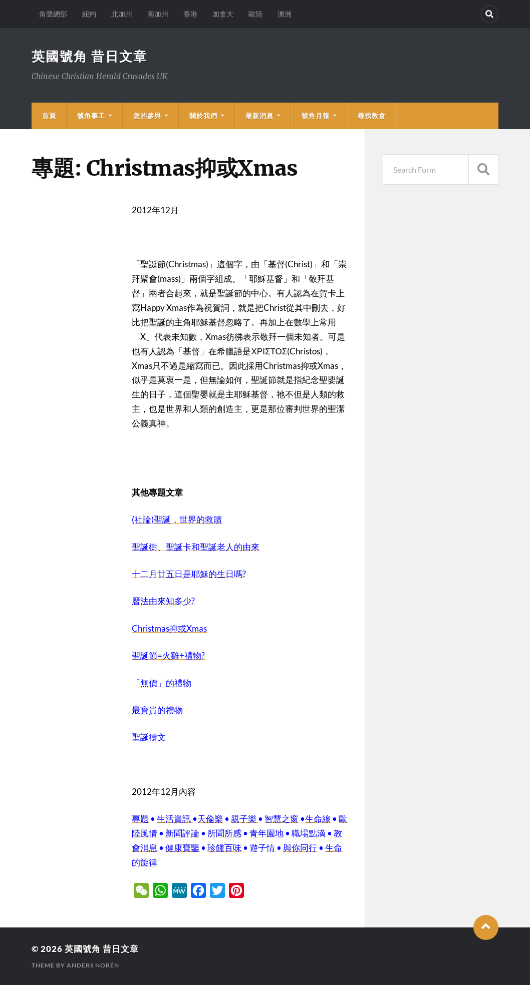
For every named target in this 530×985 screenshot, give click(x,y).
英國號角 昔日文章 (89, 56)
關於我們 (203, 116)
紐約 (89, 14)
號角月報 (316, 116)
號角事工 (91, 116)
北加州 (121, 14)
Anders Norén (93, 965)
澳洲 (285, 14)
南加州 (157, 14)
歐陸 (255, 14)
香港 (190, 14)
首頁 (49, 116)
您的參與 (147, 116)
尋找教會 (372, 116)
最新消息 (259, 116)
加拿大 (222, 14)
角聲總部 (53, 14)
